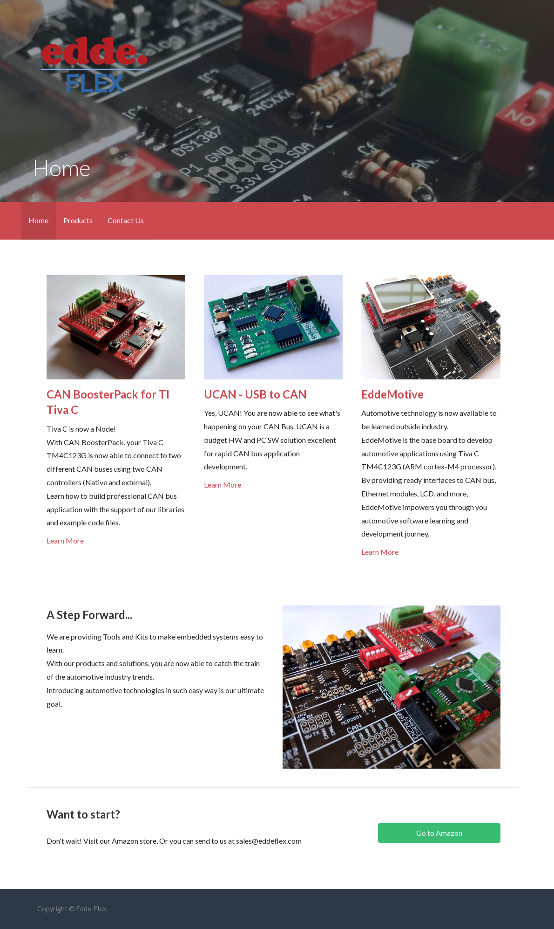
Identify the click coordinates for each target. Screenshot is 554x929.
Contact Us (126, 220)
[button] (439, 833)
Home (38, 220)
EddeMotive (392, 394)
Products (78, 220)
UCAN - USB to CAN (255, 394)
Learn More (65, 540)
